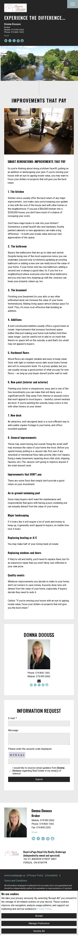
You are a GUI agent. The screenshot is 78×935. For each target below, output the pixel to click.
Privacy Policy (44, 909)
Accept (39, 915)
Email (6, 35)
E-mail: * (12, 718)
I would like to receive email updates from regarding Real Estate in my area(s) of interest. (38, 770)
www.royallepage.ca (14, 875)
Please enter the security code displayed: (30, 748)
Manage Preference (39, 923)
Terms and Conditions (15, 880)
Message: (13, 730)
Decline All (39, 931)
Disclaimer (52, 875)
